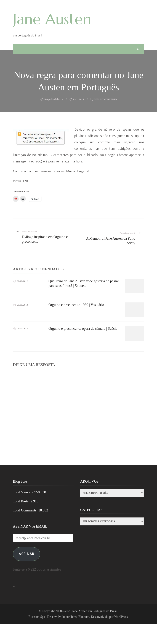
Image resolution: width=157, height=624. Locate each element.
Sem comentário (105, 99)
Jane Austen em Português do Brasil (95, 611)
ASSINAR (26, 553)
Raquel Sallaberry (53, 99)
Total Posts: (22, 501)
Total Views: (22, 492)
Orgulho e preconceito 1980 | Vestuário (76, 305)
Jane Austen (52, 19)
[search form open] (138, 49)
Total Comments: (25, 510)
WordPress (121, 617)
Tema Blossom (80, 617)
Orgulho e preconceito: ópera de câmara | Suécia (83, 328)
